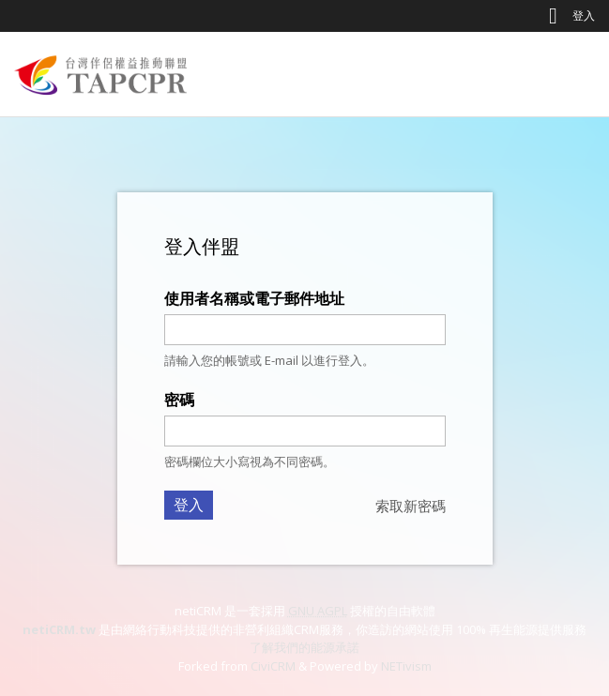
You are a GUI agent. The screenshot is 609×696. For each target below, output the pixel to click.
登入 (583, 15)
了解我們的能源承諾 (304, 647)
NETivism (406, 666)
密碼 (179, 399)
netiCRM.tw (59, 629)
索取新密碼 (410, 505)
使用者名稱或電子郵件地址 (254, 298)
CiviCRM (273, 666)
